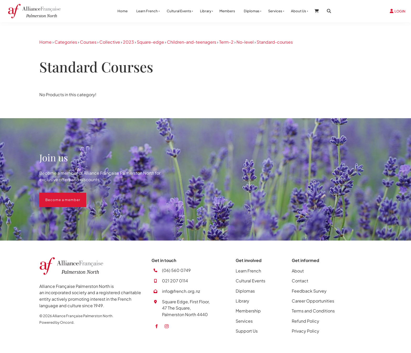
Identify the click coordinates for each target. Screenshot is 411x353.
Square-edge (150, 42)
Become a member (56, 196)
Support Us (247, 331)
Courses (88, 42)
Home (122, 11)
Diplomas (251, 11)
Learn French (147, 11)
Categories (66, 42)
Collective (109, 42)
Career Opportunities (313, 301)
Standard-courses (275, 42)
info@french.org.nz (181, 291)
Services (275, 11)
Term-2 (226, 42)
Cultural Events (179, 11)
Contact (300, 280)
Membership (248, 311)
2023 (128, 42)
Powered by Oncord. (56, 322)
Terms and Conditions (313, 311)
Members (227, 11)
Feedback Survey (309, 291)
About (298, 271)
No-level (245, 42)
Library (205, 11)
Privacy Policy (305, 331)
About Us (298, 11)
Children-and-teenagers (191, 42)
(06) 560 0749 (176, 270)
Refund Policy (305, 321)
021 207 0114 (175, 280)
